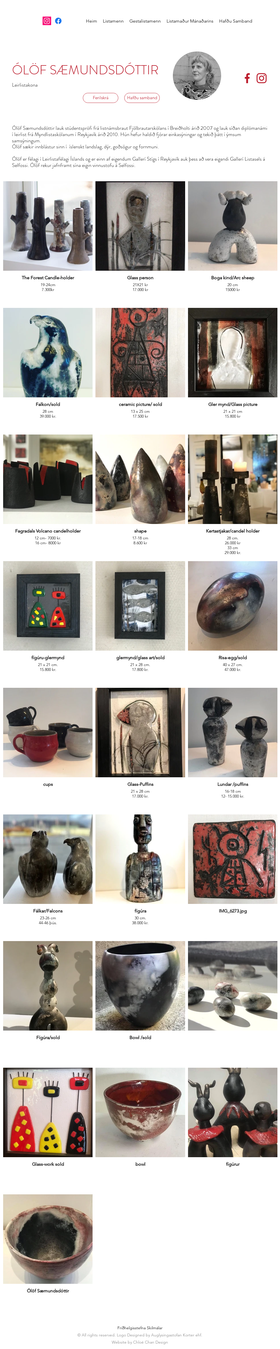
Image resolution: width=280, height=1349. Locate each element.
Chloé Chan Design (150, 1342)
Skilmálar (155, 1327)
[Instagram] (47, 21)
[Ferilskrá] (100, 98)
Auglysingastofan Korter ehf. (176, 1335)
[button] (113, 21)
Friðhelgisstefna (131, 1327)
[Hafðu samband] (142, 98)
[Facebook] (58, 21)
